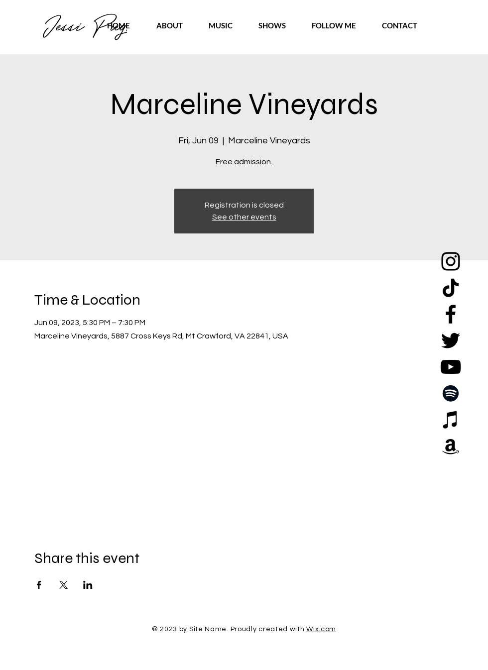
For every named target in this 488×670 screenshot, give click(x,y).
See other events (244, 217)
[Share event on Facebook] (39, 585)
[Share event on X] (63, 585)
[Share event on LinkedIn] (88, 585)
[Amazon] (450, 446)
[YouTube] (450, 366)
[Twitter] (450, 340)
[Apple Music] (450, 419)
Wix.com (321, 629)
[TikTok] (450, 287)
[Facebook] (450, 314)
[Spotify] (450, 393)
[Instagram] (450, 261)
